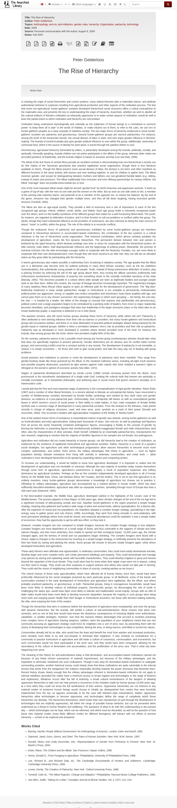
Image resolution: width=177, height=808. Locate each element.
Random (47, 802)
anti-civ (53, 24)
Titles (69, 802)
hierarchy (94, 24)
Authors (78, 802)
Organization (107, 24)
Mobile (112, 802)
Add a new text (126, 802)
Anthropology (41, 24)
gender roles (81, 24)
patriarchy (120, 24)
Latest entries (100, 802)
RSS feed (59, 802)
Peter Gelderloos (43, 21)
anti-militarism (65, 24)
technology (133, 24)
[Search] (147, 4)
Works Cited (35, 90)
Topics (87, 802)
